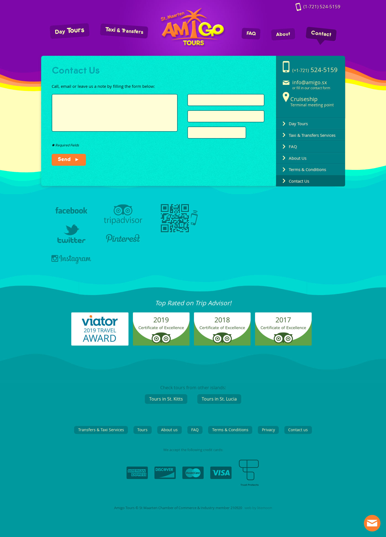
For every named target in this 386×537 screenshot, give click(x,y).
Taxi (124, 31)
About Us (297, 158)
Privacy (268, 429)
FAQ (251, 33)
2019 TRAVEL (100, 335)
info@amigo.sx (309, 82)
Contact (321, 34)
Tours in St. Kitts (166, 399)
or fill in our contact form (311, 88)
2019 (161, 319)
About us (169, 429)
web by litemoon (258, 508)
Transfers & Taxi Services (101, 429)
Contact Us (299, 181)
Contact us (298, 429)
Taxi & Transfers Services (312, 135)
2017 (283, 319)
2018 (222, 319)
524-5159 (321, 6)
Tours (69, 31)
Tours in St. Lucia (219, 399)
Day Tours (298, 123)
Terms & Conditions (307, 169)
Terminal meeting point (312, 101)
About (283, 34)
